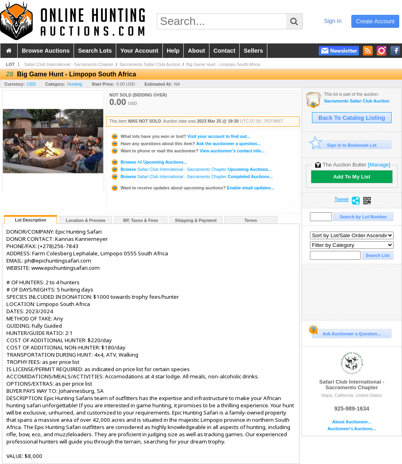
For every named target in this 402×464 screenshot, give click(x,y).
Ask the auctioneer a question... (185, 143)
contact (224, 50)
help (173, 50)
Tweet (341, 199)
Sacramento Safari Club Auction (149, 64)
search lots (95, 50)
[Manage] (379, 165)
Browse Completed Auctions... (192, 176)
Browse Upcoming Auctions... (149, 162)
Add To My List (351, 177)
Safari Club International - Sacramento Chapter (68, 64)
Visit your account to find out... (180, 136)
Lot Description (30, 220)
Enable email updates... (192, 187)
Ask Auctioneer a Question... (346, 332)
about (196, 50)
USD (31, 84)
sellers (253, 50)
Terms (250, 220)
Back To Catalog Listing (351, 118)
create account (375, 21)
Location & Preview (85, 220)
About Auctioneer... (351, 422)
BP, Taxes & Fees (140, 220)
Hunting (74, 84)
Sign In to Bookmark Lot (344, 145)
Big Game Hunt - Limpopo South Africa (223, 64)
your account (139, 50)
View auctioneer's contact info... (188, 150)
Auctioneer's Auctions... (351, 429)
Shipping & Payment (196, 220)
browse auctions (46, 50)
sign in (333, 21)
